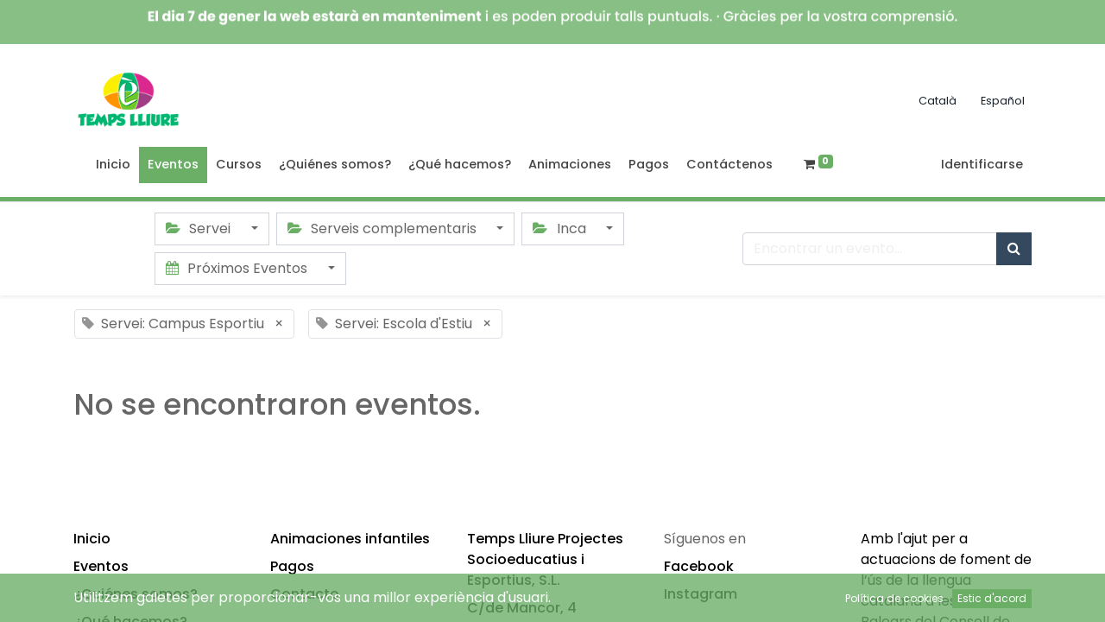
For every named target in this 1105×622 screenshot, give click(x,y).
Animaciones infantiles (350, 539)
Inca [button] (561, 228)
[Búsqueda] (1014, 248)
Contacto (304, 594)
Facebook (699, 566)
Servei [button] (200, 228)
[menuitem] (113, 165)
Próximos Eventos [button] (238, 268)
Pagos (292, 566)
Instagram (700, 594)
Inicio (91, 539)
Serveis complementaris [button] (383, 228)
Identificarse (982, 164)
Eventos (101, 566)
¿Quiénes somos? (135, 594)
